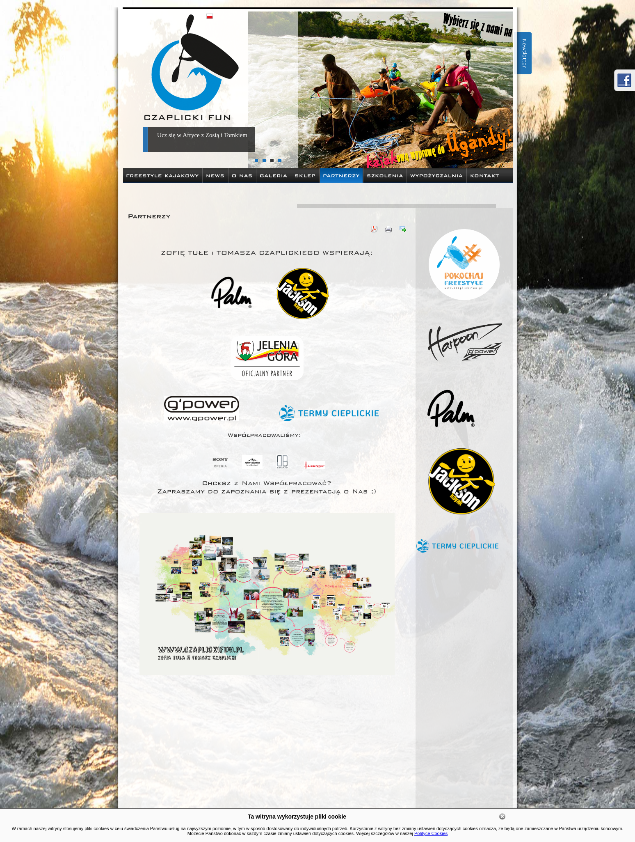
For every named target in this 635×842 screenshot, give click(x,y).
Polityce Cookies (431, 833)
